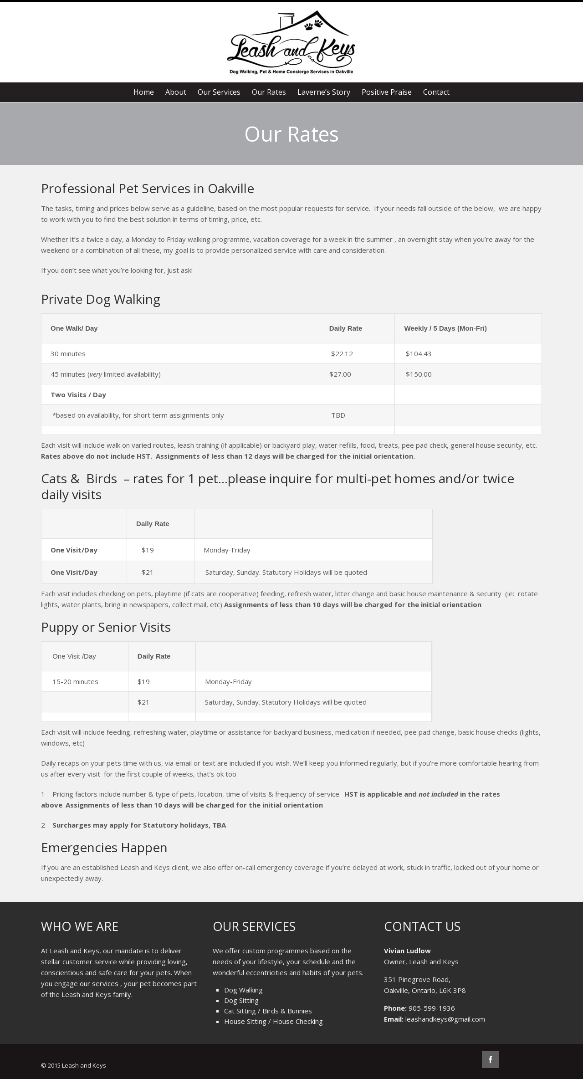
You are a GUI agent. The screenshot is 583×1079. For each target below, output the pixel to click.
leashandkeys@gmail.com (445, 1018)
